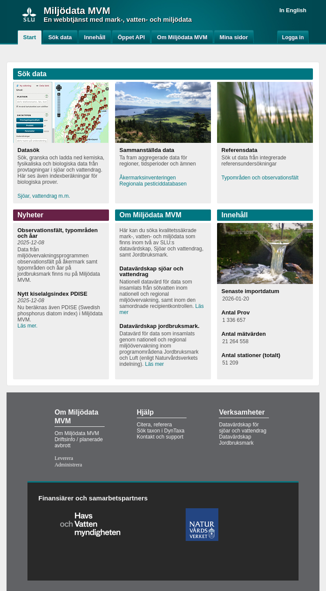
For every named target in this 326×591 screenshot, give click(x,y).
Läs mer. (27, 326)
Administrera (68, 465)
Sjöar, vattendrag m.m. (43, 196)
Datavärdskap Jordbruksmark (236, 440)
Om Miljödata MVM (76, 433)
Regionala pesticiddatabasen (153, 184)
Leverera (63, 458)
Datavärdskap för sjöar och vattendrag (242, 428)
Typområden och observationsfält (260, 178)
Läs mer (154, 364)
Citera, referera (154, 425)
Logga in (293, 37)
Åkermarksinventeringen (147, 178)
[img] (29, 14)
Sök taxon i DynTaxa (160, 431)
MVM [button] (99, 10)
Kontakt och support (160, 437)
